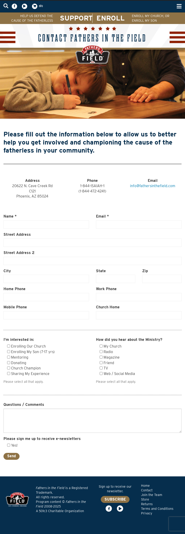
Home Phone (14, 289)
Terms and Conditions (157, 508)
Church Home (108, 307)
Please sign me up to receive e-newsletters (42, 439)
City (7, 271)
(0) (37, 6)
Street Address (17, 234)
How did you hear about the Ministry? (129, 339)
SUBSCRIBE (115, 499)
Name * (10, 216)
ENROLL (110, 18)
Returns (147, 504)
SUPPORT (76, 18)
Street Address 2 (19, 253)
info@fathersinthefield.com (152, 186)
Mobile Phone (15, 307)
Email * (102, 216)
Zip (145, 271)
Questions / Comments (23, 404)
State (101, 271)
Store (145, 499)
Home (145, 485)
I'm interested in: (18, 339)
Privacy (146, 513)
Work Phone (106, 289)
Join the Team (151, 495)
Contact (147, 490)
